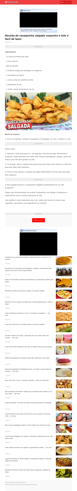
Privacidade (26, 484)
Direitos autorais (33, 484)
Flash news (68, 2)
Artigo (62, 2)
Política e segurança (15, 484)
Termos (21, 484)
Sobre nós (7, 484)
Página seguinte (38, 220)
